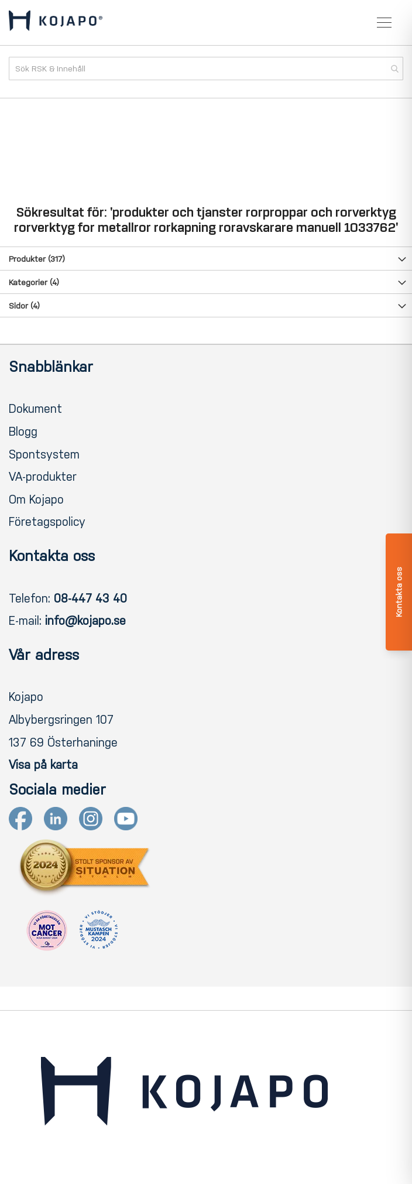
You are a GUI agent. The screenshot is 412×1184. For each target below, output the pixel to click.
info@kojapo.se (85, 621)
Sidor (24, 306)
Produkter (37, 259)
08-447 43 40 (90, 598)
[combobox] (206, 68)
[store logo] (55, 23)
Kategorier (34, 283)
